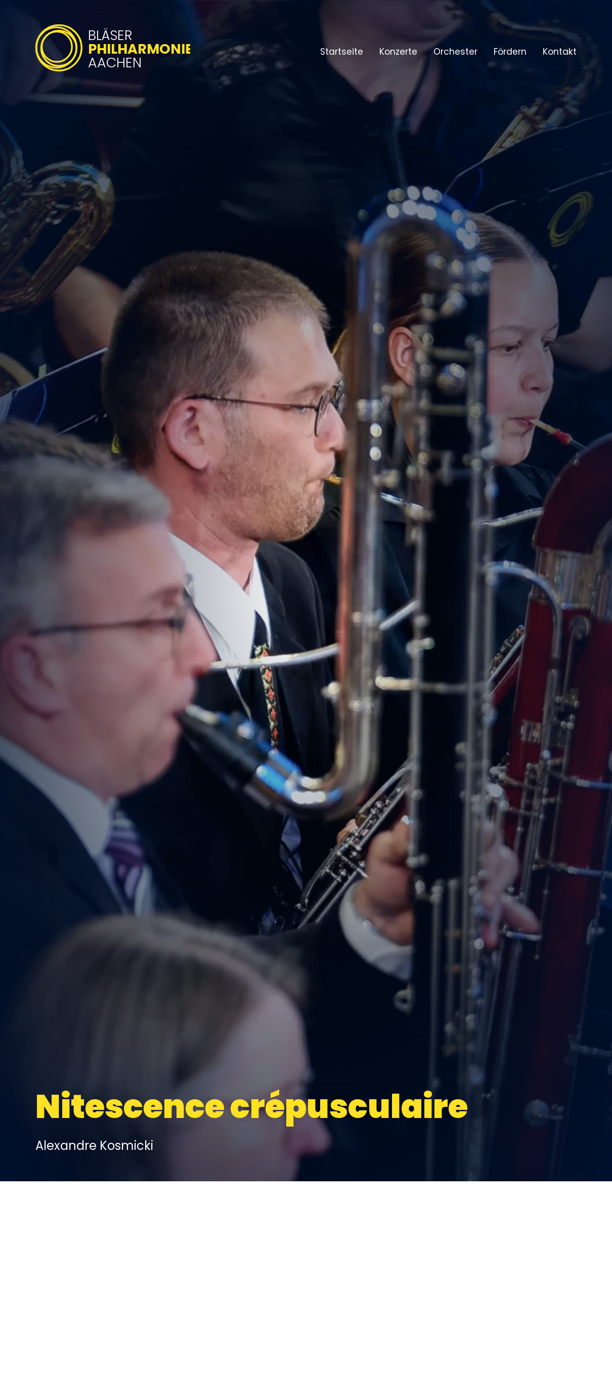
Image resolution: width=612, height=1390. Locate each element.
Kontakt (560, 52)
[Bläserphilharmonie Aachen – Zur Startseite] (112, 72)
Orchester (455, 52)
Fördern (510, 52)
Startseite (341, 52)
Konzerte (398, 52)
